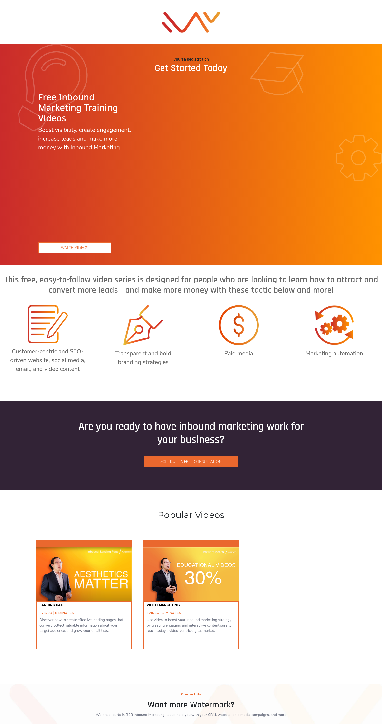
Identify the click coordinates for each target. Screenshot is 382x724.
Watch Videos (74, 168)
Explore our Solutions (191, 687)
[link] (191, 14)
